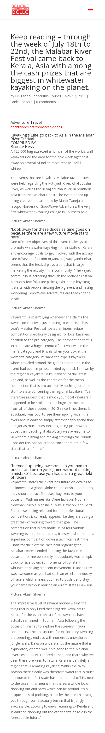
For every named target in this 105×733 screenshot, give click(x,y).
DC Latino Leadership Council (38, 96)
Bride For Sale (21, 101)
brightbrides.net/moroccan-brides (36, 127)
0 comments (46, 101)
